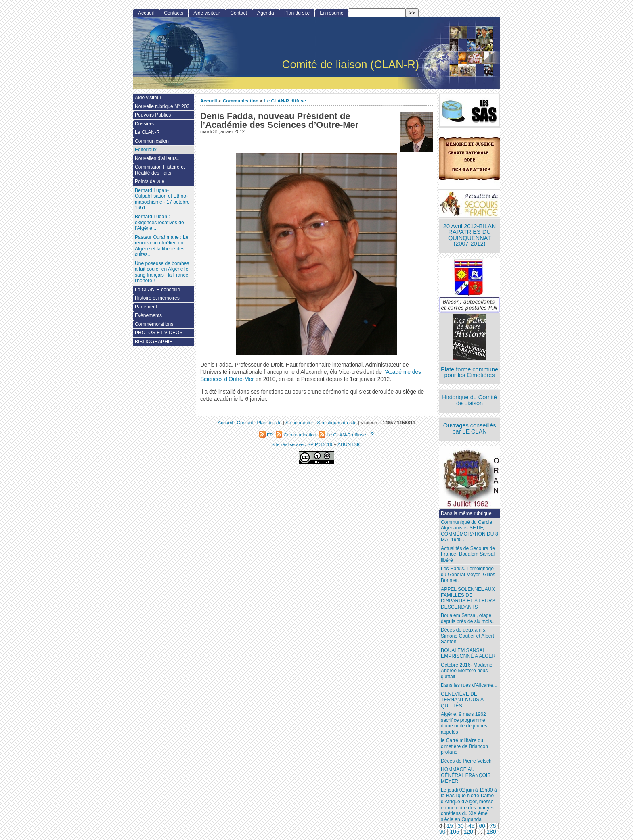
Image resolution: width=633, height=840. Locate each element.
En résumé (331, 13)
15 (450, 826)
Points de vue (149, 181)
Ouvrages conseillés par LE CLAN (469, 428)
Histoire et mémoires (157, 298)
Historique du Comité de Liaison (469, 400)
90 (442, 832)
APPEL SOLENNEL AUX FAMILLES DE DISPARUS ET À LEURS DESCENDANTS (468, 598)
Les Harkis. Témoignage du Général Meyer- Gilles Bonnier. (468, 574)
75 (493, 826)
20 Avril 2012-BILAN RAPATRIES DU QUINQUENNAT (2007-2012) (469, 235)
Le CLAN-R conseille (157, 289)
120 (468, 832)
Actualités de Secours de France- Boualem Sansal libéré (468, 554)
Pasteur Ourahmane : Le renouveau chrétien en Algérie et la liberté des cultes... (161, 246)
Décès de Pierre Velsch (466, 761)
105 (454, 832)
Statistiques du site (336, 422)
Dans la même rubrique (466, 513)
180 (491, 832)
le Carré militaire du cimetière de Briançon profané (464, 746)
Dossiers (144, 124)
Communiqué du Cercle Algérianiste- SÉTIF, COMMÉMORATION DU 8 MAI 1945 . (469, 531)
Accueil (208, 100)
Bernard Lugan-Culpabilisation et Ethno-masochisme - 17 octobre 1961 (162, 199)
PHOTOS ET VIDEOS (159, 333)
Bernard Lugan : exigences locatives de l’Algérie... (159, 222)
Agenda (265, 13)
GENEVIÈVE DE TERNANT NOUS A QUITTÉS (462, 700)
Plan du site (297, 13)
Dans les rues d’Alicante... (469, 685)
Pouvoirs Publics (153, 115)
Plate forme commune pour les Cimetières (469, 372)
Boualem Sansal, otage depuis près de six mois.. (468, 618)
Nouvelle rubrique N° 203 (162, 106)
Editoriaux (146, 149)
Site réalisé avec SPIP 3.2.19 (301, 444)
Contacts (173, 13)
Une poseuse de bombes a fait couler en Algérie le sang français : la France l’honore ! (162, 272)
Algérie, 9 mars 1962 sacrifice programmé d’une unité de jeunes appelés (464, 723)
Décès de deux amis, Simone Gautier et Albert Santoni (467, 635)
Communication (240, 100)
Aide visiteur (206, 13)
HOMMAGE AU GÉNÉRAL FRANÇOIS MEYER (465, 775)
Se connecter (299, 422)
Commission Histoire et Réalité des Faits (160, 170)
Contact (238, 13)
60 (482, 826)
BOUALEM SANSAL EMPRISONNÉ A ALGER (468, 653)
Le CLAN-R (147, 132)
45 (471, 826)
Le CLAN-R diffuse (285, 100)
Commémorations (154, 324)
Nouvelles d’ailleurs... (158, 158)
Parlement (146, 307)
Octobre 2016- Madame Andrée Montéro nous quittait (467, 671)
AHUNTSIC (349, 444)
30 (460, 826)
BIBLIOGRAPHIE (153, 341)
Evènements (148, 315)
